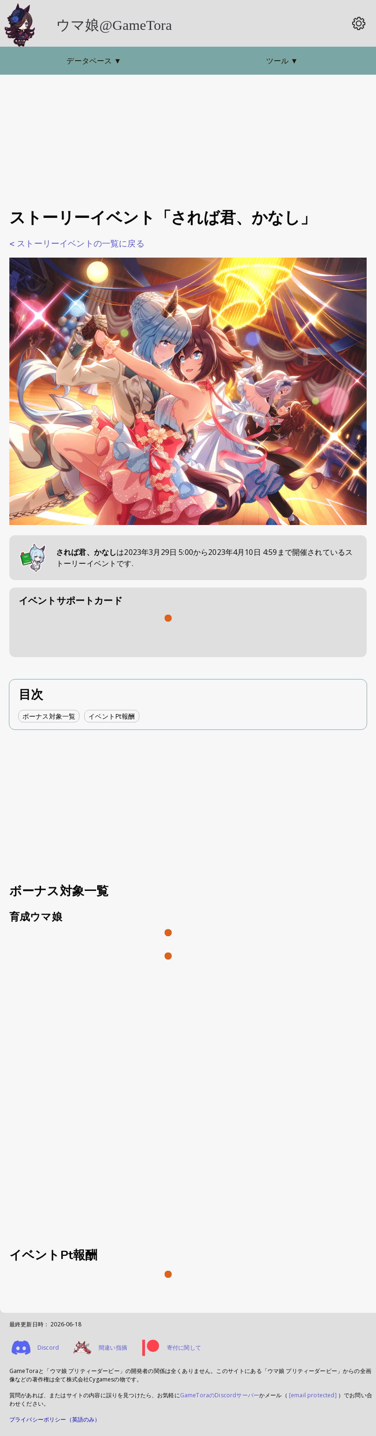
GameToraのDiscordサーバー (219, 1395)
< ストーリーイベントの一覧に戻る (77, 243)
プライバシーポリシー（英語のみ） (55, 1419)
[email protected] (313, 1395)
